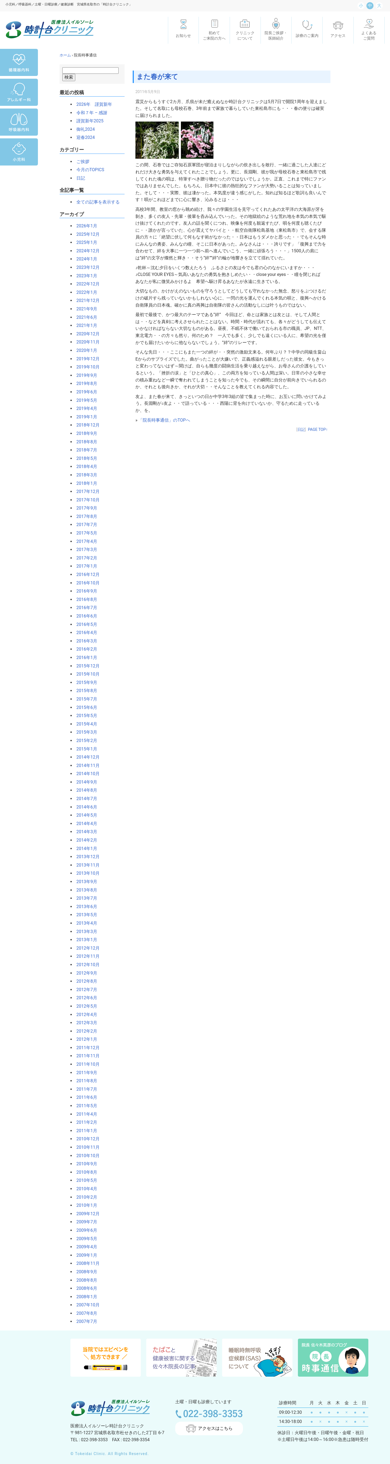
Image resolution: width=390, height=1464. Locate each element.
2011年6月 (84, 1097)
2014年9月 (84, 782)
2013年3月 (84, 931)
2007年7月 (84, 1321)
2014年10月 (86, 773)
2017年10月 (86, 499)
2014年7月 (84, 798)
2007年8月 (84, 1313)
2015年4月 (84, 724)
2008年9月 (84, 1271)
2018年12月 (86, 425)
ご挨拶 (80, 161)
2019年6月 (84, 391)
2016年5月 (84, 624)
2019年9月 (84, 375)
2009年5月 (84, 1238)
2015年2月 (84, 740)
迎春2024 (83, 137)
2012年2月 (84, 1031)
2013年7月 (84, 898)
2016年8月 (84, 599)
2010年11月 (86, 1147)
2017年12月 (86, 491)
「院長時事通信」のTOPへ (164, 420)
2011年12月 (86, 1047)
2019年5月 (84, 400)
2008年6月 (84, 1288)
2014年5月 (84, 815)
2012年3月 (84, 1022)
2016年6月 (84, 616)
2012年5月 (84, 1006)
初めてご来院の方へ (214, 35)
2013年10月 (86, 873)
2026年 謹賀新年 (92, 104)
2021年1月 (84, 325)
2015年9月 (84, 682)
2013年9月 (84, 881)
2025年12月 (86, 234)
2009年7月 (84, 1221)
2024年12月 (86, 250)
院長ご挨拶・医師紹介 (276, 35)
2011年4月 (84, 1114)
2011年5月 (84, 1105)
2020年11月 (86, 342)
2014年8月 (84, 790)
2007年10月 (86, 1304)
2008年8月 (84, 1280)
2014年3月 (84, 831)
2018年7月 (84, 450)
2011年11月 (86, 1055)
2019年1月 (84, 416)
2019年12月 (86, 358)
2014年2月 (84, 840)
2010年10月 (86, 1155)
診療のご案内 (307, 35)
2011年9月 (84, 1072)
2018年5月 (84, 458)
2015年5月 (84, 715)
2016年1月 (84, 657)
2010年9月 (84, 1163)
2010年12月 (86, 1138)
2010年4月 (84, 1188)
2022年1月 (84, 292)
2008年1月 (84, 1296)
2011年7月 (84, 1089)
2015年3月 (84, 732)
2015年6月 (84, 707)
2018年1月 (84, 483)
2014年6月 (84, 807)
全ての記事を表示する (96, 202)
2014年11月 (86, 765)
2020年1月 (84, 350)
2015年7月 (84, 699)
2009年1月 (84, 1255)
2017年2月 (84, 558)
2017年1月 (84, 566)
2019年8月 (84, 383)
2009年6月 (84, 1230)
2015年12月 (86, 666)
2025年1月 (84, 242)
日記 (78, 178)
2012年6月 (84, 997)
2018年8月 (84, 441)
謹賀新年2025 (87, 120)
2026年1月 (84, 225)
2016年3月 (84, 641)
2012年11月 (86, 956)
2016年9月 (84, 591)
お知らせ (183, 35)
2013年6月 (84, 906)
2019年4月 (84, 408)
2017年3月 (84, 549)
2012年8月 (84, 981)
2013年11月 (86, 865)
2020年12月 (86, 333)
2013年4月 (84, 923)
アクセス (338, 35)
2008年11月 (86, 1263)
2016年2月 (84, 649)
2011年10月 (86, 1064)
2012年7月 (84, 989)
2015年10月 (86, 674)
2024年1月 (84, 259)
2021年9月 (84, 308)
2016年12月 (86, 574)
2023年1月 (84, 275)
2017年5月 (84, 533)
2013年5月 (84, 914)
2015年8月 (84, 690)
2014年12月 (86, 757)
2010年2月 (84, 1197)
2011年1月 (84, 1130)
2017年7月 (84, 524)
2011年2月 (84, 1122)
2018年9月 (84, 433)
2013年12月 (86, 856)
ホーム (65, 55)
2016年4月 (84, 632)
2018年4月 (84, 466)
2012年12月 (86, 948)
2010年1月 (84, 1205)
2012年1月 (84, 1039)
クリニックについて (245, 35)
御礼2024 (83, 129)
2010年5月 (84, 1180)
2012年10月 (86, 964)
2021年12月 (86, 300)
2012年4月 (84, 1014)
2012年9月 (84, 973)
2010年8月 (84, 1172)
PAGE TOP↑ (318, 429)
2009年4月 (84, 1246)
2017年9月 (84, 508)
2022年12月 (86, 284)
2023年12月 (86, 267)
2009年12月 (86, 1213)
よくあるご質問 (368, 35)
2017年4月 (84, 541)
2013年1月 (84, 939)
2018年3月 (84, 475)
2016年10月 (86, 582)
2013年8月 (84, 890)
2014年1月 (84, 848)
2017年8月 (84, 516)
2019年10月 (86, 367)
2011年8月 (84, 1080)
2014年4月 (84, 823)
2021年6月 (84, 317)
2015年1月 (84, 749)
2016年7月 (84, 607)
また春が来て (158, 76)
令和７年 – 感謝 (89, 112)
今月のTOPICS (88, 169)
